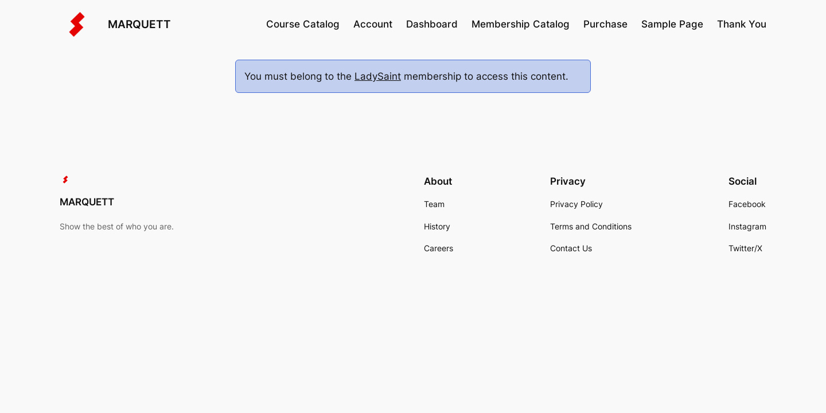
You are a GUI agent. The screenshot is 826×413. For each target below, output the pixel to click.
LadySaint (377, 76)
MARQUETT (139, 24)
